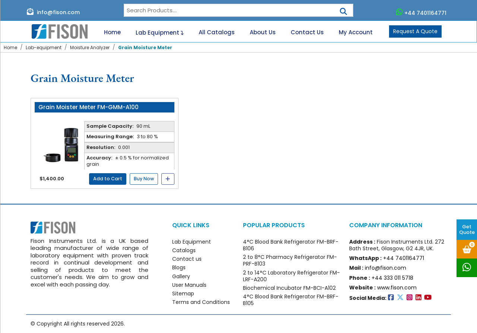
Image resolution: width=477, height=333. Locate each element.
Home (112, 32)
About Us (263, 32)
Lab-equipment (43, 47)
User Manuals (189, 285)
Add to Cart (107, 178)
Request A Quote (415, 31)
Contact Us (307, 32)
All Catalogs (217, 32)
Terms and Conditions (201, 302)
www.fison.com (397, 287)
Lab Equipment (160, 31)
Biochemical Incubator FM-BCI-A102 (289, 288)
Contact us (187, 259)
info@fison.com (53, 12)
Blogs (179, 267)
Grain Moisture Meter (145, 47)
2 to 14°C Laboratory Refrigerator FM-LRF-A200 (291, 276)
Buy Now (144, 178)
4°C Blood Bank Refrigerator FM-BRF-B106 (290, 245)
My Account (356, 32)
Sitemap (183, 293)
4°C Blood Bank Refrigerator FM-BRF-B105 (290, 300)
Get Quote (467, 229)
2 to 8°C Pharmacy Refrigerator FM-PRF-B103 (290, 260)
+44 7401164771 (421, 12)
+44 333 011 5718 (392, 278)
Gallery (181, 276)
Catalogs (184, 250)
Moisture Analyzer (90, 47)
